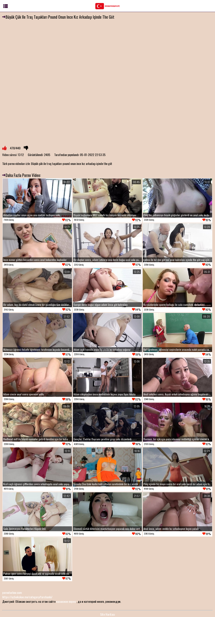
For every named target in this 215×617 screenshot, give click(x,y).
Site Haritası (107, 614)
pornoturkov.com (12, 592)
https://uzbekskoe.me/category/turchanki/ (27, 597)
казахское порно (66, 601)
